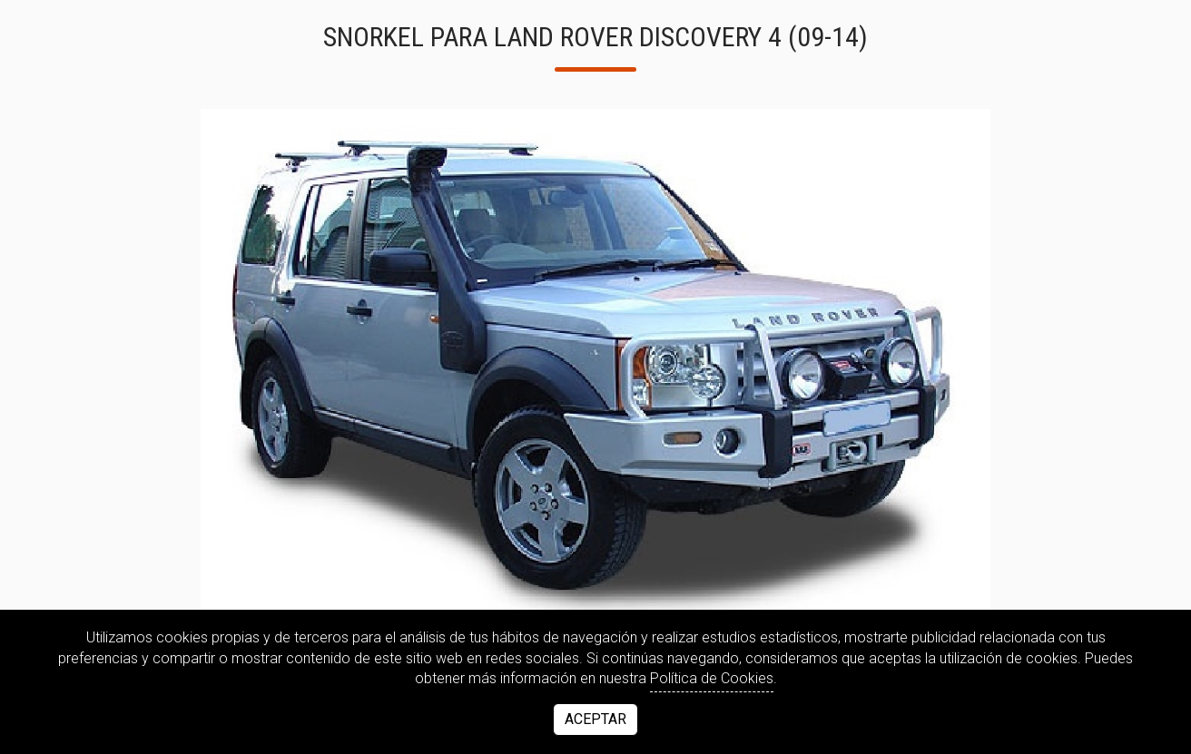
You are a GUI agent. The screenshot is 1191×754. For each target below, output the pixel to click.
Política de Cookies (711, 678)
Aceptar (595, 719)
